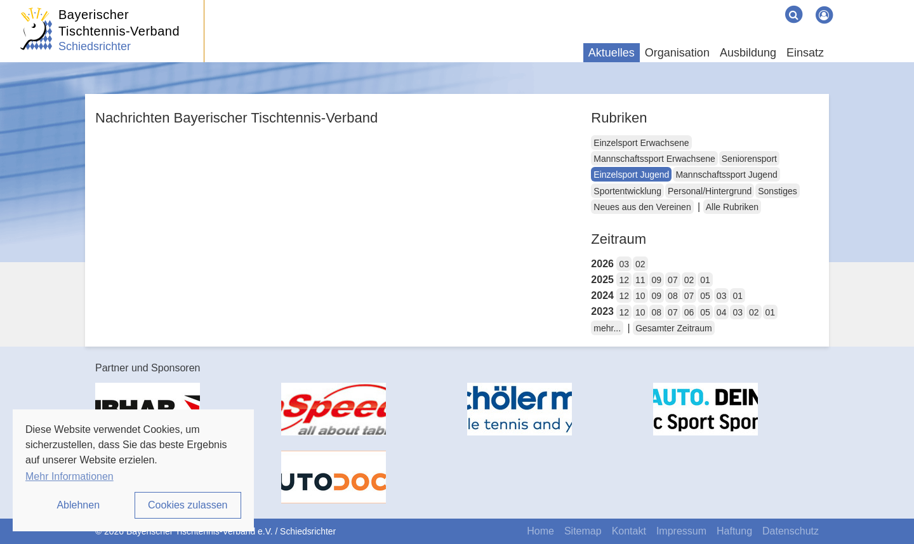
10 (640, 296)
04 (722, 312)
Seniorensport (749, 159)
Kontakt (629, 531)
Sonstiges (777, 191)
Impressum (681, 531)
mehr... (607, 328)
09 (657, 280)
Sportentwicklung (627, 191)
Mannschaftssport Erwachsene (654, 159)
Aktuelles (611, 52)
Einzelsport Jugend (631, 174)
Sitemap (583, 531)
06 (689, 312)
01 (705, 280)
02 (640, 264)
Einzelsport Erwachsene (641, 143)
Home (540, 531)
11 (640, 280)
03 (624, 264)
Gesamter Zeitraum (673, 328)
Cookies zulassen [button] (187, 505)
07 (673, 280)
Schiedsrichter (94, 46)
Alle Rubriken (732, 207)
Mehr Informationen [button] (69, 476)
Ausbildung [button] (748, 52)
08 (673, 296)
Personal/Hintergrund (710, 191)
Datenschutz (790, 531)
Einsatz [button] (805, 52)
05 (705, 296)
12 (624, 280)
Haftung (734, 531)
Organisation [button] (677, 52)
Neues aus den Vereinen (642, 207)
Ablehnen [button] (78, 505)
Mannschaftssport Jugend (726, 174)
